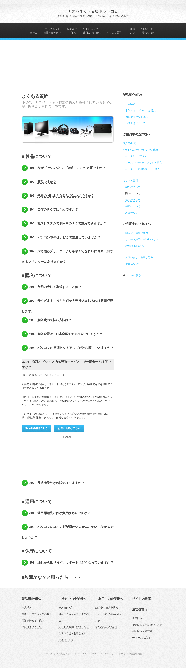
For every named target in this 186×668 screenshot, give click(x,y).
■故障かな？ (34, 577)
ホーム (34, 32)
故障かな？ (131, 212)
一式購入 (130, 103)
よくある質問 (114, 32)
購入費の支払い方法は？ (54, 320)
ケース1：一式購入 (136, 156)
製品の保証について (136, 245)
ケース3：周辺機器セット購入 (142, 169)
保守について (132, 206)
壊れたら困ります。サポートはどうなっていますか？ (75, 562)
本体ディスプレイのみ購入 (140, 110)
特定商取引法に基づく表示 (147, 624)
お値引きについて (135, 123)
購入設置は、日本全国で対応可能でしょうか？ (70, 334)
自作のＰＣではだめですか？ (57, 209)
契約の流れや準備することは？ (59, 287)
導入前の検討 (130, 143)
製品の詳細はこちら (36, 428)
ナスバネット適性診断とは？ (52, 30)
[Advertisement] (93, 70)
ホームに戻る (133, 275)
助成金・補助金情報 (136, 232)
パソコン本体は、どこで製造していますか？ (69, 237)
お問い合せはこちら (69, 428)
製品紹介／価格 (72, 30)
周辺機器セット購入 (136, 116)
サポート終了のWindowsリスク (143, 239)
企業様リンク (131, 30)
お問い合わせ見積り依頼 (148, 30)
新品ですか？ (46, 181)
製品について (132, 187)
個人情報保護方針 (142, 631)
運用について (132, 199)
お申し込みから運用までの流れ (92, 30)
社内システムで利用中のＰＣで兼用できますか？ (71, 223)
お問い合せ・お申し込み (139, 257)
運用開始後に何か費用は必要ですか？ (63, 513)
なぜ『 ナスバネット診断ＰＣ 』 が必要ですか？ (71, 168)
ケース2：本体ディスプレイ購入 (143, 162)
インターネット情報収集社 (128, 653)
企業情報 (137, 618)
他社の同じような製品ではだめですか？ (65, 195)
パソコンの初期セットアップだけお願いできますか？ (75, 348)
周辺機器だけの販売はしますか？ (60, 483)
